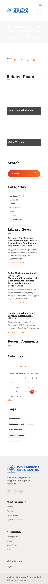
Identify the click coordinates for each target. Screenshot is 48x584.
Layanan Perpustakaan (16, 519)
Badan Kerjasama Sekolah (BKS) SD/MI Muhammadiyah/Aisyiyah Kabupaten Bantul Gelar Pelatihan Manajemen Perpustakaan (23, 279)
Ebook (9, 541)
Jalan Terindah (16, 142)
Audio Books (12, 545)
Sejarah (10, 507)
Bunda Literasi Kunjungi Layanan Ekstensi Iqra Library (21, 316)
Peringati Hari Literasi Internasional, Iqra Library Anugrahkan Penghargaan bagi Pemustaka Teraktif (22, 242)
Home (19, 35)
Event (12, 212)
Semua (27, 35)
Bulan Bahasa (15, 207)
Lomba (13, 215)
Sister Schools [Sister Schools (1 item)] (14, 441)
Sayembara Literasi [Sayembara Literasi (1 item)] (16, 435)
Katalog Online (12, 537)
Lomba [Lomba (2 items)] (30, 424)
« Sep (10, 400)
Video (9, 549)
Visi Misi (10, 511)
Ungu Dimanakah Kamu (21, 110)
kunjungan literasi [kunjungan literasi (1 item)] (16, 424)
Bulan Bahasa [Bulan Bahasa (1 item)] (14, 419)
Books (12, 204)
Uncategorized (16, 219)
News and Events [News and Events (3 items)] (15, 430)
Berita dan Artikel (17, 196)
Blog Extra (14, 200)
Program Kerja (12, 515)
